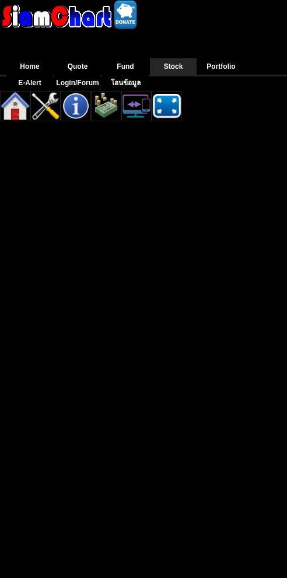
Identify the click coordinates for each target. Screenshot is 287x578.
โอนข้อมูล (126, 83)
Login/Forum (77, 83)
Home (29, 66)
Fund (125, 66)
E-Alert (29, 83)
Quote (78, 66)
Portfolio (220, 66)
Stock (173, 66)
